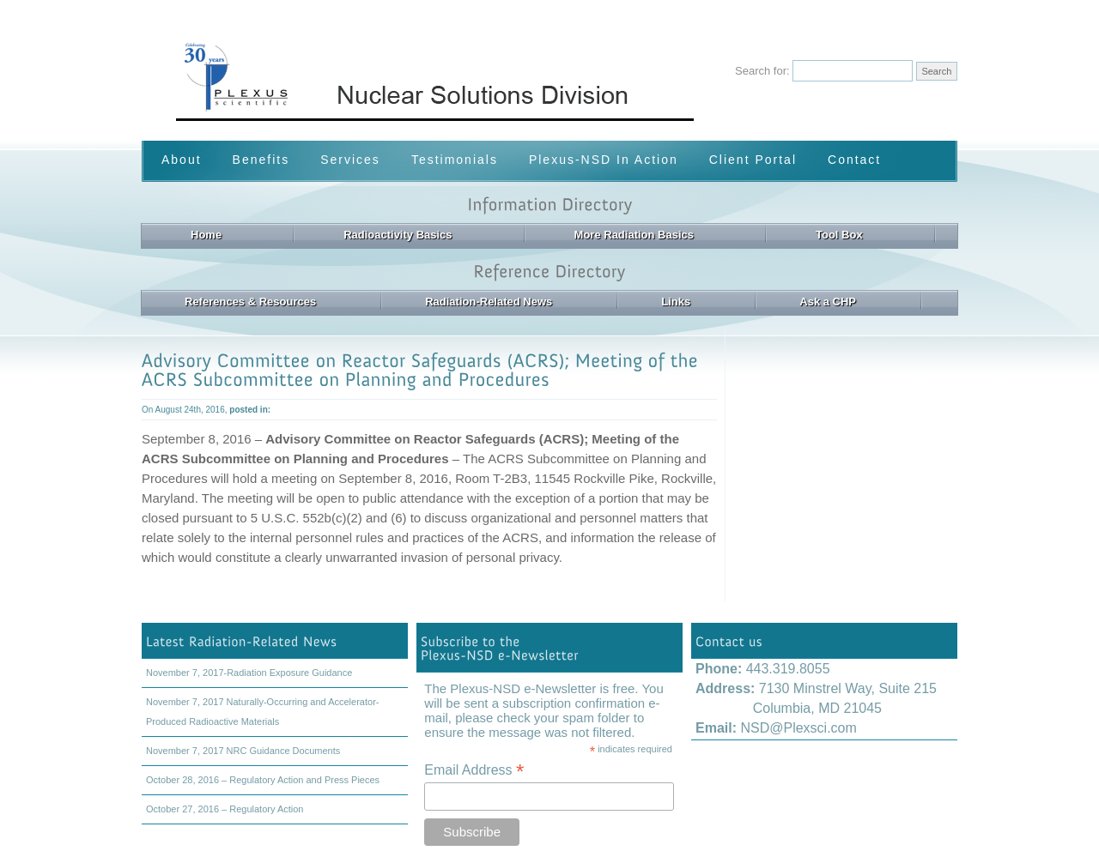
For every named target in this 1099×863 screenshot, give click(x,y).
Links (675, 301)
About (181, 159)
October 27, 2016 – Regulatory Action (224, 809)
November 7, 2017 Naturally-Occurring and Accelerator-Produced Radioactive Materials (262, 712)
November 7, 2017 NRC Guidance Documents (243, 750)
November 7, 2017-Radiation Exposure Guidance (249, 672)
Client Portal (753, 159)
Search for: (762, 70)
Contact (854, 159)
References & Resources (250, 301)
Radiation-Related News (488, 301)
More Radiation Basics (634, 234)
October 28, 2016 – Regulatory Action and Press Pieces (262, 780)
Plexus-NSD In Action (603, 159)
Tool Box (839, 234)
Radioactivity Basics (397, 234)
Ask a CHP (827, 301)
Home (206, 234)
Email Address (474, 770)
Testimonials (454, 159)
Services (350, 159)
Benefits (261, 159)
